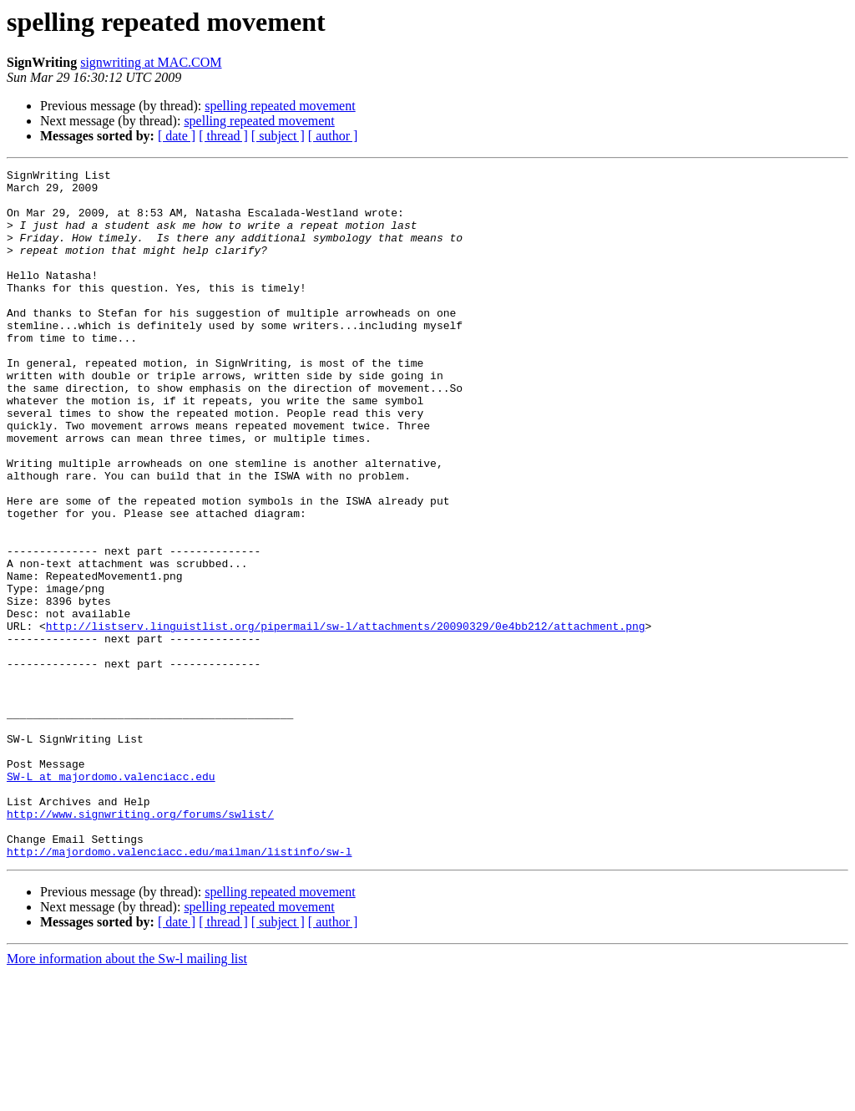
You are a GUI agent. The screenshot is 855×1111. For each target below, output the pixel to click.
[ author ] (333, 136)
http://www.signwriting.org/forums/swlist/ (140, 943)
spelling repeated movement (280, 106)
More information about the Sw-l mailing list (127, 1096)
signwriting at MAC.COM (150, 62)
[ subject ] (278, 136)
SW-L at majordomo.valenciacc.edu (111, 898)
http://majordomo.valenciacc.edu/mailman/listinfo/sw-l (179, 989)
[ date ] (176, 136)
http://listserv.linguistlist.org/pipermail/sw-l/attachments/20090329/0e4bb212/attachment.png (345, 718)
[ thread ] (223, 136)
